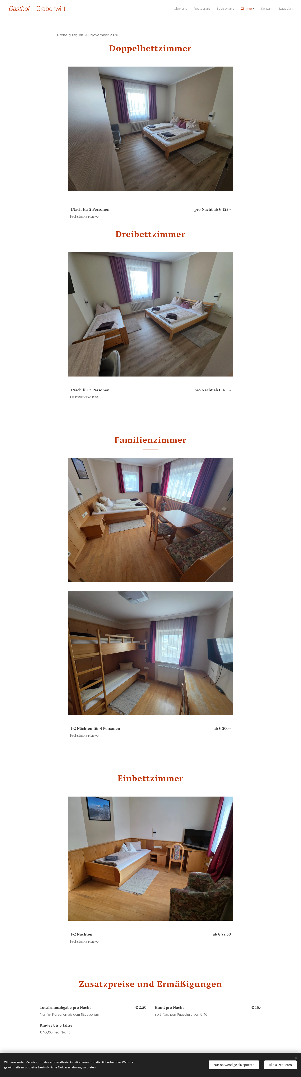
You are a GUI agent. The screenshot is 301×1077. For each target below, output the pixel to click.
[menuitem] (181, 8)
